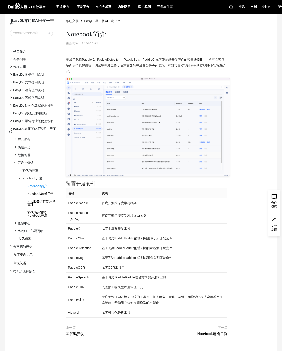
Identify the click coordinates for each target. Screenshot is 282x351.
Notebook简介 (37, 186)
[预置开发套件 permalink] (63, 184)
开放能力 (62, 7)
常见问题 (24, 239)
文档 (253, 7)
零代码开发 (75, 334)
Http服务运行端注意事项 (41, 203)
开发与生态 (165, 7)
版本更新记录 (23, 254)
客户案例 (144, 7)
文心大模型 (103, 7)
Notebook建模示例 (40, 194)
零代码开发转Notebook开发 (37, 214)
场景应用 (124, 7)
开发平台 (83, 7)
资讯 (241, 7)
